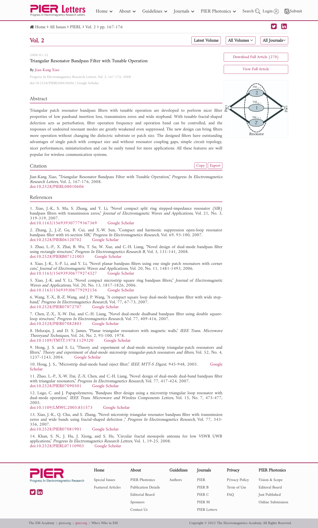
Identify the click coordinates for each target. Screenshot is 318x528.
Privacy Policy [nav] (238, 480)
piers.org (65, 523)
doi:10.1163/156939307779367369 (63, 223)
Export (215, 165)
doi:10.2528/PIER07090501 (55, 386)
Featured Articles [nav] (107, 487)
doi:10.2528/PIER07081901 (55, 429)
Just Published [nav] (270, 494)
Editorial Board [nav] (142, 494)
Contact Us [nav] (139, 509)
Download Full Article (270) (256, 57)
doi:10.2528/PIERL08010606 (52, 83)
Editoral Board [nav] (270, 487)
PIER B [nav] (202, 487)
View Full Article (256, 69)
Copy (200, 165)
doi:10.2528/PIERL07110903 (57, 446)
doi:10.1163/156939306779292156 (63, 290)
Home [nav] (104, 11)
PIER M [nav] (203, 502)
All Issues (58, 27)
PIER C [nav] (203, 494)
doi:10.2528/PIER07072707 (55, 307)
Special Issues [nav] (104, 480)
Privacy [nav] (233, 471)
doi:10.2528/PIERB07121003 (57, 257)
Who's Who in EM (104, 523)
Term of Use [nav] (236, 487)
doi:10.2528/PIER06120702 (55, 240)
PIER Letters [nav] (207, 509)
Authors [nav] (175, 480)
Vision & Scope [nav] (271, 480)
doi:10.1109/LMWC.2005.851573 (61, 408)
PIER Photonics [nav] (218, 11)
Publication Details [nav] (145, 487)
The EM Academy (41, 523)
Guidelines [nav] (154, 11)
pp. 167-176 (111, 27)
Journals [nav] (184, 11)
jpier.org (81, 523)
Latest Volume (206, 40)
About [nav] (127, 11)
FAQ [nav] (230, 494)
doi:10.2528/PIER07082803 (55, 324)
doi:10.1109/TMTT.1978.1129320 (61, 341)
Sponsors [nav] (137, 502)
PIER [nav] (201, 480)
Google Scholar (88, 83)
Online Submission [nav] (273, 502)
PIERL (75, 27)
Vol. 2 (90, 27)
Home (40, 27)
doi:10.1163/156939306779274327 (63, 273)
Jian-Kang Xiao (47, 70)
